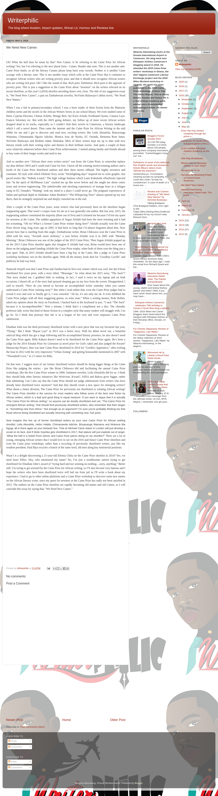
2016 (182, 95)
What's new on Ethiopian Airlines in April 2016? (194, 164)
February (187, 210)
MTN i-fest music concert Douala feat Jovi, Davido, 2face (157, 384)
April (184, 201)
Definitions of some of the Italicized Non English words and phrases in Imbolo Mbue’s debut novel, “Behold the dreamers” (151, 166)
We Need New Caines (192, 185)
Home (66, 720)
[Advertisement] (66, 691)
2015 (182, 220)
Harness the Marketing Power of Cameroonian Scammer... (196, 178)
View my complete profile (188, 69)
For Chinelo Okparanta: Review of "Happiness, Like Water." (150, 330)
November (187, 99)
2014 (182, 225)
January (186, 214)
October (186, 104)
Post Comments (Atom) (32, 727)
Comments (15, 747)
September (188, 108)
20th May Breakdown (192, 158)
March (185, 205)
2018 (182, 86)
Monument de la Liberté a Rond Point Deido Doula (158, 355)
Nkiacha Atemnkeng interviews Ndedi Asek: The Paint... (196, 192)
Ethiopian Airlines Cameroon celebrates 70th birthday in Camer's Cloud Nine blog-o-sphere (151, 305)
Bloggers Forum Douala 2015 (155, 137)
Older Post (117, 720)
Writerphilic (23, 20)
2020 (182, 81)
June (184, 122)
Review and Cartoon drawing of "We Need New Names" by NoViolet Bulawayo (158, 195)
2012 (182, 234)
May (184, 126)
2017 (182, 90)
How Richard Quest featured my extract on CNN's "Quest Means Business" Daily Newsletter (150, 250)
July (184, 117)
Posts (12, 741)
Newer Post (14, 720)
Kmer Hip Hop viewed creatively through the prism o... (193, 133)
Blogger (139, 783)
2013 (182, 229)
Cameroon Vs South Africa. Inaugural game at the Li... (196, 142)
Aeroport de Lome (156, 223)
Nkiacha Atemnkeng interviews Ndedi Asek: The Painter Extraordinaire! (157, 277)
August (186, 113)
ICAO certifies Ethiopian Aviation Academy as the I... (195, 151)
